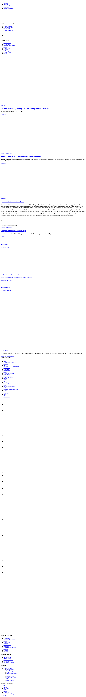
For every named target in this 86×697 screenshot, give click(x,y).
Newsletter (6, 4)
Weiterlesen (3, 114)
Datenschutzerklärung (9, 8)
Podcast (5, 1)
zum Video (3, 280)
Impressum (6, 9)
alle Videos (9, 280)
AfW (5, 361)
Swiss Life (6, 393)
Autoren (5, 691)
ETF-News (6, 661)
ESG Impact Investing (9, 662)
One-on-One (6, 674)
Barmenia (6, 364)
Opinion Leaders (7, 43)
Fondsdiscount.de (8, 376)
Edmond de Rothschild (9, 373)
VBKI (5, 395)
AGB (5, 695)
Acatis (5, 360)
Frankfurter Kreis (5, 274)
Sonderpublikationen (8, 660)
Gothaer (5, 378)
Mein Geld (8, 27)
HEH (5, 381)
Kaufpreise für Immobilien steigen (13, 231)
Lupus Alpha (7, 383)
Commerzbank (7, 370)
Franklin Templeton (8, 377)
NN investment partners (9, 386)
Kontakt (5, 687)
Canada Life (6, 369)
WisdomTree (7, 397)
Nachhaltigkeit (7, 51)
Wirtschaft (6, 49)
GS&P (5, 380)
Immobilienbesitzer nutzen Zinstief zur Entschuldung (21, 156)
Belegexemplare (7, 5)
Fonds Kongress (10, 680)
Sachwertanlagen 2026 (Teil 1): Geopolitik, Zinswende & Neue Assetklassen (16, 277)
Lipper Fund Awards (11, 677)
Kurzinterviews (10, 676)
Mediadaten (6, 7)
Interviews (6, 650)
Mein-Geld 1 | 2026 (4, 350)
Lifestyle (6, 649)
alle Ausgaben (10, 356)
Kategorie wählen (5, 40)
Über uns (6, 3)
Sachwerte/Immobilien (15, 274)
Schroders (6, 391)
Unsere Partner (5, 357)
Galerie (5, 53)
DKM (7, 678)
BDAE (5, 365)
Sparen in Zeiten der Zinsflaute (12, 202)
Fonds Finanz (7, 374)
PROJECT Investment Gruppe (11, 389)
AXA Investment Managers (10, 362)
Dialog (5, 372)
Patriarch (6, 387)
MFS (5, 385)
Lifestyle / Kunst (7, 52)
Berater (5, 47)
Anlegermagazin (7, 657)
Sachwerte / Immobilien (9, 45)
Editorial (6, 651)
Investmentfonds (7, 44)
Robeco (5, 390)
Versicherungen (7, 48)
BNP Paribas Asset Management (11, 366)
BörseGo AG (7, 368)
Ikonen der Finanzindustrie (10, 647)
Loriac (5, 382)
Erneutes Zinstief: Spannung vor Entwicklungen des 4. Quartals (25, 109)
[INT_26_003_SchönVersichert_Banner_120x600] (6, 632)
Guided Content (7, 658)
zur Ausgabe (3, 356)
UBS (5, 394)
